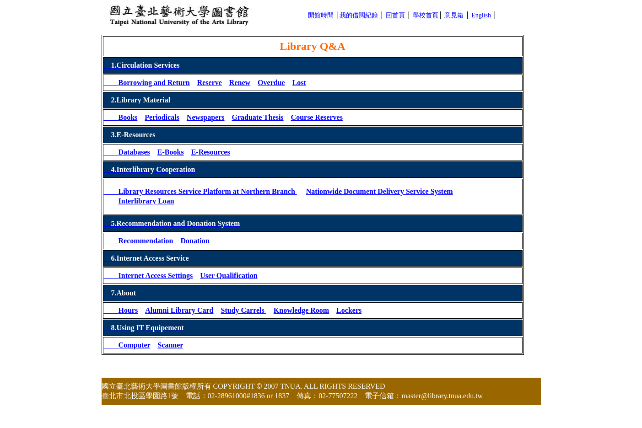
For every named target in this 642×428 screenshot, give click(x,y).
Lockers (348, 310)
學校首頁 (425, 15)
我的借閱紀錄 (359, 15)
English (481, 15)
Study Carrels (243, 310)
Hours (128, 310)
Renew (239, 82)
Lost (299, 82)
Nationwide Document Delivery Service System (379, 191)
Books (128, 117)
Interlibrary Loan (146, 201)
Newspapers (206, 117)
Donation (194, 241)
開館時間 (321, 15)
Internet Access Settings (156, 275)
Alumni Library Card (179, 310)
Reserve (209, 82)
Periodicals (162, 117)
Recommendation (146, 241)
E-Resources (210, 152)
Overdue (271, 82)
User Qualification (228, 275)
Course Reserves (317, 117)
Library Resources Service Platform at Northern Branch (208, 191)
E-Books (170, 152)
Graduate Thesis (258, 117)
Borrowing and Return (154, 82)
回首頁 (395, 15)
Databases (134, 152)
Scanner (170, 345)
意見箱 (454, 15)
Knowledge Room (301, 310)
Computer (135, 345)
